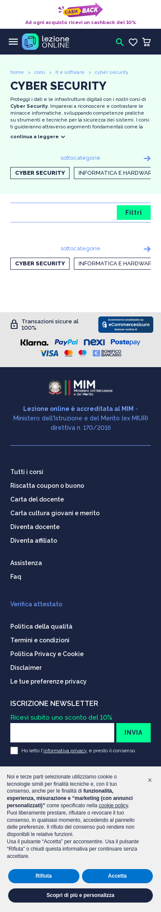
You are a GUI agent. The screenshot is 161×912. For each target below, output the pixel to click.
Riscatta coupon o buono (47, 485)
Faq (15, 576)
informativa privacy (65, 751)
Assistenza (26, 562)
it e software (70, 72)
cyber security (111, 72)
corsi (39, 72)
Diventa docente (35, 526)
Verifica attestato (36, 604)
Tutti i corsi (26, 471)
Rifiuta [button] (44, 876)
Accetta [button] (117, 876)
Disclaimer (26, 667)
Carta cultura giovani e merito (55, 513)
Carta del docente (37, 499)
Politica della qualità (41, 626)
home (17, 72)
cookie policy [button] (113, 806)
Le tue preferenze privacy (48, 681)
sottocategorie (80, 158)
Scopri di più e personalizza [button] (80, 895)
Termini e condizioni (40, 640)
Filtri (133, 212)
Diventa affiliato (33, 540)
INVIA (134, 732)
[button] (150, 780)
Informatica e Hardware (117, 173)
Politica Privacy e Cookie (47, 654)
